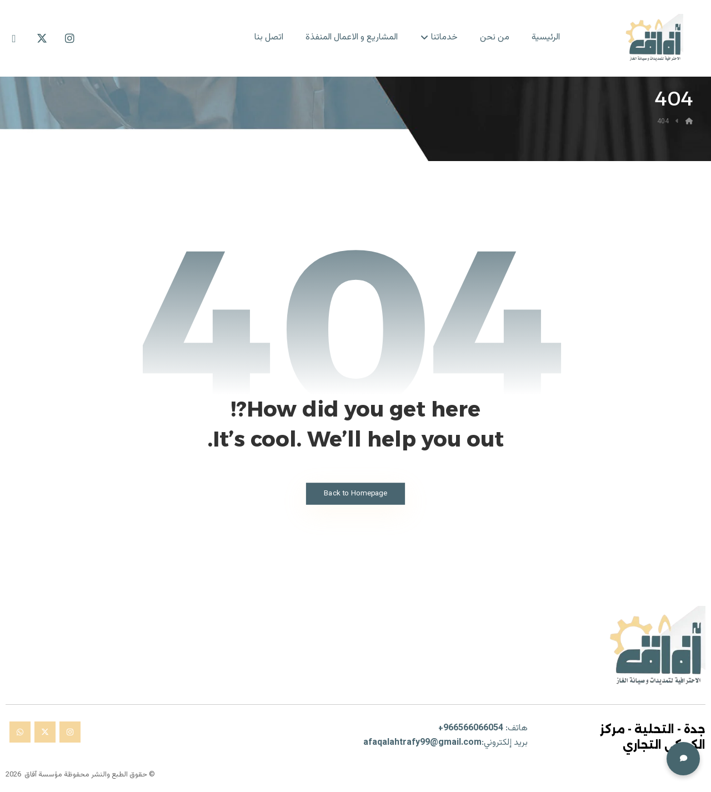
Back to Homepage (355, 493)
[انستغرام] (70, 732)
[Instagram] (69, 38)
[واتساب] (20, 732)
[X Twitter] (41, 38)
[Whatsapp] (14, 38)
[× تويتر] (45, 732)
